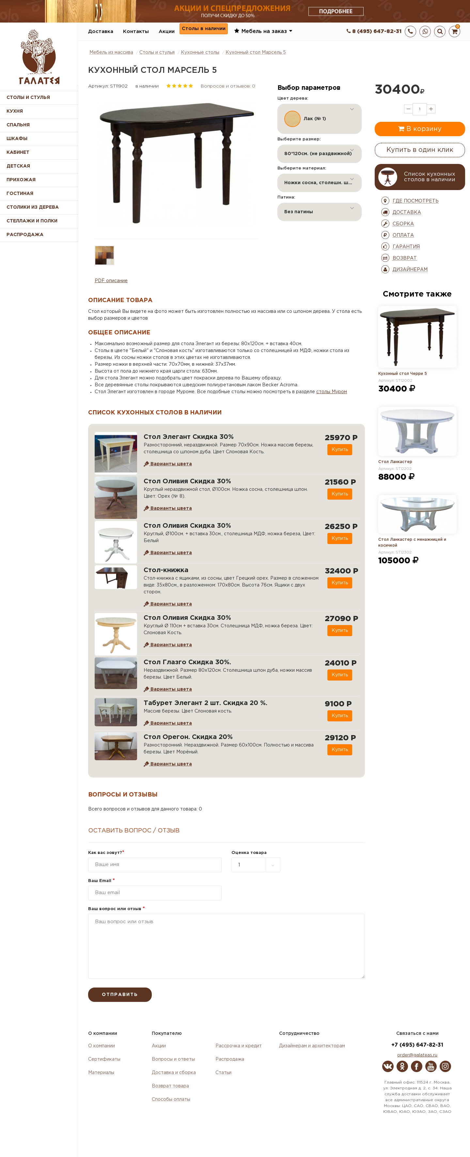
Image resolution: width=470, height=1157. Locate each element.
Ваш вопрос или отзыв (116, 909)
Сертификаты (104, 1059)
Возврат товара (170, 1086)
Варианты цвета (168, 464)
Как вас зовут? (106, 852)
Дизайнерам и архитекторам (312, 1046)
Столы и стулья (28, 98)
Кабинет (18, 152)
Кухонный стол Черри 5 (402, 374)
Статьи (223, 1073)
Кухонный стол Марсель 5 (256, 53)
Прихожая (21, 180)
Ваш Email (101, 880)
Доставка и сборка (174, 1073)
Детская (18, 166)
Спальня (18, 125)
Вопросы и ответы (173, 1059)
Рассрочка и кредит (238, 1046)
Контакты (136, 31)
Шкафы (17, 139)
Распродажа (229, 1059)
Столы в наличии (204, 31)
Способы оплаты (171, 1099)
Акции (167, 31)
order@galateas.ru (417, 1055)
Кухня (15, 111)
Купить (337, 450)
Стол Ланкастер (395, 462)
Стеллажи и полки (32, 221)
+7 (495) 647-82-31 (417, 1045)
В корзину (420, 128)
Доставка (100, 31)
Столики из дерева (33, 207)
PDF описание (111, 281)
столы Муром (331, 392)
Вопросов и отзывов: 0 (228, 86)
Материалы (101, 1073)
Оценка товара (249, 853)
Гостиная (20, 194)
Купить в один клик (419, 150)
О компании (101, 1046)
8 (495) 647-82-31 (374, 31)
